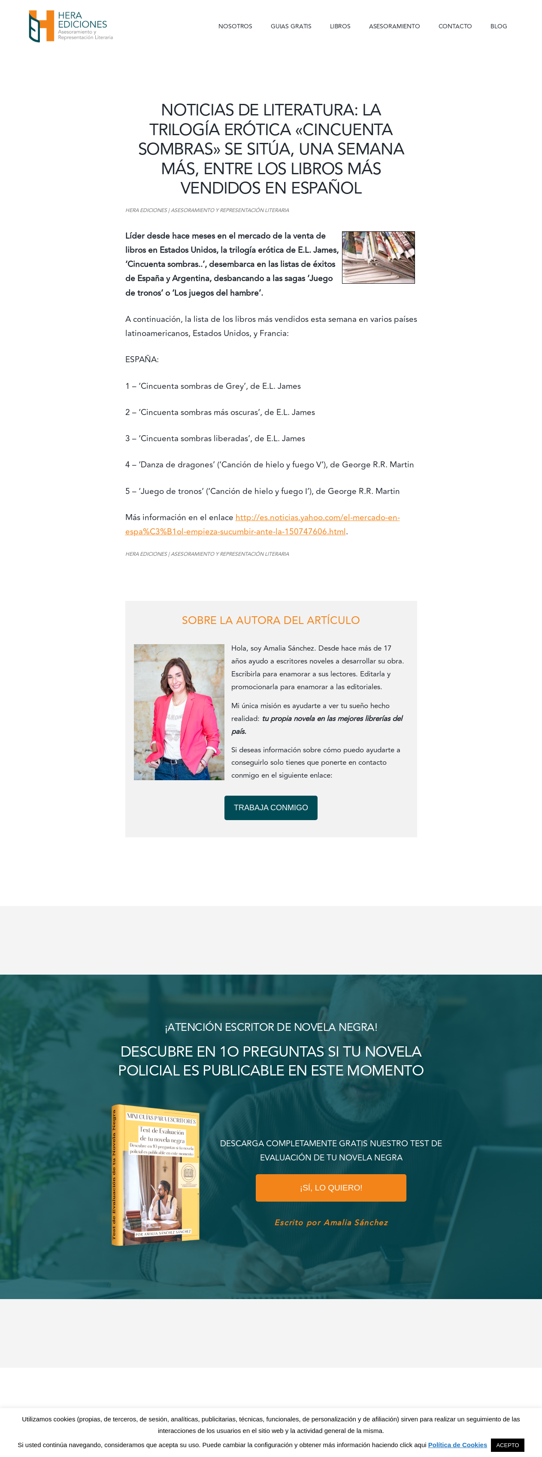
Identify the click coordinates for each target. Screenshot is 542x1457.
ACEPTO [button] (507, 1445)
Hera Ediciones (91, 26)
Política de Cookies (457, 1444)
